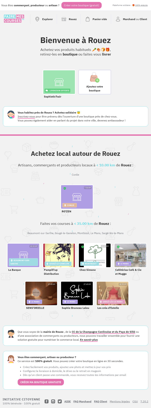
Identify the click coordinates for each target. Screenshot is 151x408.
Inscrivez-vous (26, 116)
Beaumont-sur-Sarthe (40, 233)
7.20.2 (144, 401)
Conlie (75, 174)
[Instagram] (53, 401)
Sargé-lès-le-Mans (113, 233)
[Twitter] (60, 401)
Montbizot (83, 233)
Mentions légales (120, 401)
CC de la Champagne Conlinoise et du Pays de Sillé (103, 331)
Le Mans (96, 233)
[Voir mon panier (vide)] (96, 19)
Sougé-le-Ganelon (65, 233)
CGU (135, 401)
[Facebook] (47, 401)
